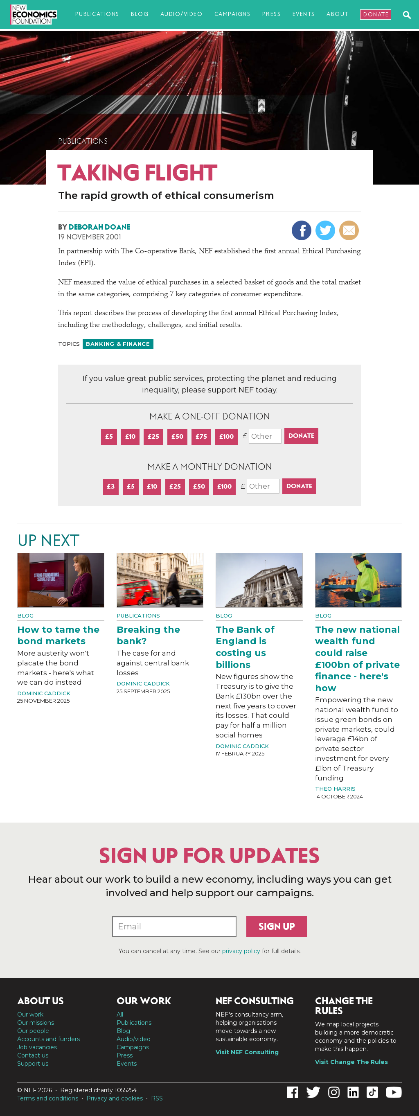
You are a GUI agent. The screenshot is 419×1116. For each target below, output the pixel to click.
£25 (153, 436)
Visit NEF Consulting (247, 1052)
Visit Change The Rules (351, 1062)
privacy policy (241, 951)
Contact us (32, 1055)
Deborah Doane (99, 227)
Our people (33, 1031)
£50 (177, 436)
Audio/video (181, 14)
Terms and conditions (47, 1098)
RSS (157, 1098)
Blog (140, 14)
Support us (32, 1063)
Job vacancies (37, 1047)
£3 (111, 486)
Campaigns (232, 14)
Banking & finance (118, 343)
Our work (30, 1014)
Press (271, 14)
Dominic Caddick (43, 693)
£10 (130, 436)
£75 (201, 436)
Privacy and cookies (114, 1098)
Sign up (277, 926)
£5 (109, 436)
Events (304, 14)
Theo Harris (335, 788)
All (120, 1014)
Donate (376, 14)
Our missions (35, 1022)
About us (40, 1001)
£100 (226, 436)
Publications (97, 14)
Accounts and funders (48, 1039)
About (338, 14)
